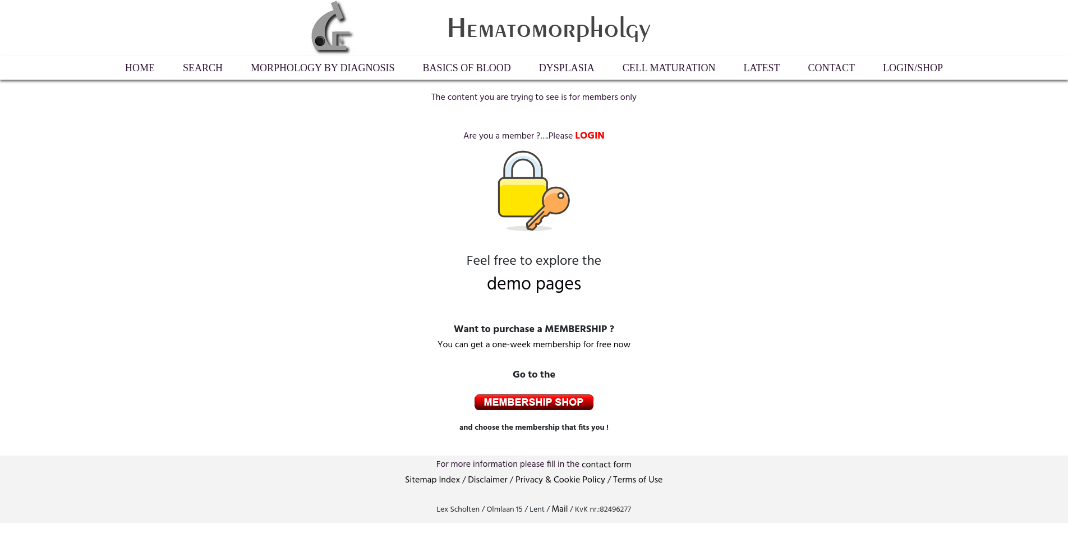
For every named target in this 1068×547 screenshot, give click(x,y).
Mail (559, 509)
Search (203, 67)
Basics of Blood (467, 67)
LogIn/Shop (913, 67)
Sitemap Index (432, 480)
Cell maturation (669, 67)
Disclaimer (487, 480)
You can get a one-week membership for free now (534, 345)
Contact (831, 67)
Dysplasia (567, 67)
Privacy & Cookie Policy (560, 480)
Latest (762, 67)
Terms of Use (637, 480)
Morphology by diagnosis (323, 67)
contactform (607, 465)
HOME (140, 67)
